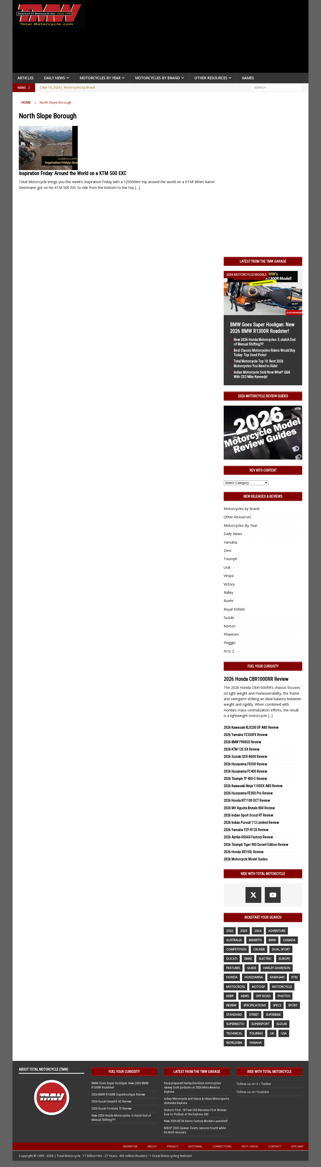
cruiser (259, 949)
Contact (274, 1146)
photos (284, 996)
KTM (294, 977)
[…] (137, 187)
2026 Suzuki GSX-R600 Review (245, 757)
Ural (227, 567)
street (254, 1014)
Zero (227, 550)
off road (263, 996)
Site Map (297, 1146)
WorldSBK (234, 1043)
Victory (229, 584)
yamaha (255, 1043)
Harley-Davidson (276, 968)
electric (265, 959)
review (231, 1005)
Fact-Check (250, 1146)
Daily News (54, 78)
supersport (260, 1024)
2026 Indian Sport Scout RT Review (248, 815)
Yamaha (230, 542)
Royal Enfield (234, 609)
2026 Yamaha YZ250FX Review (245, 735)
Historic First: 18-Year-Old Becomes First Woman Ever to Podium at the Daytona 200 (195, 1112)
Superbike (273, 1014)
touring (256, 1033)
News (245, 996)
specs (277, 1005)
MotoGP (258, 987)
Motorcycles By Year (99, 78)
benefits (255, 940)
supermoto (235, 1024)
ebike (248, 959)
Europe (284, 959)
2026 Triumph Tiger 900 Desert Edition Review (256, 845)
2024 (257, 931)
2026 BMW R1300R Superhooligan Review (118, 1094)
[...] (270, 715)
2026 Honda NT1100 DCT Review (247, 800)
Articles (26, 78)
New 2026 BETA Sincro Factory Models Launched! (196, 1121)
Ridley (228, 592)
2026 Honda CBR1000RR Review (256, 679)
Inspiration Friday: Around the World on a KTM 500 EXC (72, 173)
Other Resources (210, 78)
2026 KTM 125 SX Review (241, 749)
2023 (243, 931)
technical (234, 1033)
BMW (272, 940)
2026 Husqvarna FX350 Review (245, 764)
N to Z (229, 651)
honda (231, 977)
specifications (254, 1005)
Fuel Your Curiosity (263, 666)
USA (284, 1033)
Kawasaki (277, 977)
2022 (229, 931)
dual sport (281, 949)
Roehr (228, 600)
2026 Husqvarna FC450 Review (245, 771)
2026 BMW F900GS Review (242, 742)
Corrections (221, 1146)
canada (289, 940)
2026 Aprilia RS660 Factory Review (248, 837)
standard (234, 1014)
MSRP (230, 996)
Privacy (172, 1146)
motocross (235, 987)
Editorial (195, 1146)
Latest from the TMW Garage (263, 261)
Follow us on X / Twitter (254, 1083)
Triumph (230, 558)
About (152, 1146)
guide (251, 968)
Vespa (228, 575)
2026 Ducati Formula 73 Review (112, 1108)
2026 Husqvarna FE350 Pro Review (248, 793)
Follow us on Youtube (253, 1091)
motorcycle (282, 987)
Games (248, 78)
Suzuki (229, 617)
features (233, 968)
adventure (276, 931)
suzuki (281, 1024)
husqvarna (254, 977)
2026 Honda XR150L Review (243, 852)
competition (236, 949)
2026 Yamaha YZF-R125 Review (246, 830)
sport (292, 1005)
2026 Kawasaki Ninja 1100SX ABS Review (253, 786)
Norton (229, 626)
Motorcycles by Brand (157, 78)
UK (272, 1033)
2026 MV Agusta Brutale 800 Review (249, 808)
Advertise (130, 1146)
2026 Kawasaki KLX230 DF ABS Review (251, 727)
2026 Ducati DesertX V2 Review (111, 1101)
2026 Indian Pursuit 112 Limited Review (251, 823)
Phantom (231, 634)
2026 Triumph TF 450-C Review (245, 779)
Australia (234, 940)
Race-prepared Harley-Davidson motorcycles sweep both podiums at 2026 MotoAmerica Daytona (192, 1087)
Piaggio (230, 642)
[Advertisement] (198, 38)
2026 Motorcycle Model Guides (246, 859)
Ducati (231, 959)
